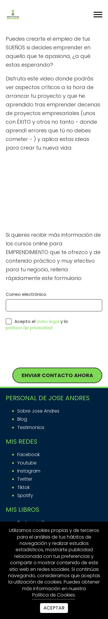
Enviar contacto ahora (57, 375)
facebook (28, 454)
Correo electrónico (26, 294)
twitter (24, 479)
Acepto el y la (37, 324)
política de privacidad (29, 327)
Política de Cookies (53, 595)
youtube (27, 463)
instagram (28, 471)
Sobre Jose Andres (38, 411)
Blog (22, 419)
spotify (25, 495)
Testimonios (30, 427)
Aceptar (54, 608)
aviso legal (48, 321)
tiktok (23, 487)
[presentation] (49, 349)
